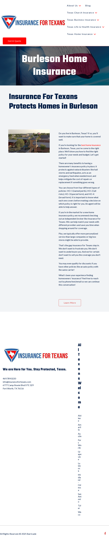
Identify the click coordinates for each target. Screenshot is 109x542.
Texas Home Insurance (80, 34)
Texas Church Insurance (80, 12)
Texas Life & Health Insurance (84, 26)
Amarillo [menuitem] (79, 427)
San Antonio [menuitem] (79, 498)
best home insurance (91, 145)
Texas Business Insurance (81, 19)
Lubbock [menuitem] (79, 467)
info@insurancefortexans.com (17, 381)
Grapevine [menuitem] (79, 455)
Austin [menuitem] (79, 434)
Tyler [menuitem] (79, 506)
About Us (72, 5)
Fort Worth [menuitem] (79, 444)
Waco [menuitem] (79, 513)
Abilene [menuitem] (79, 418)
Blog (88, 5)
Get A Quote (14, 41)
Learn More (70, 302)
